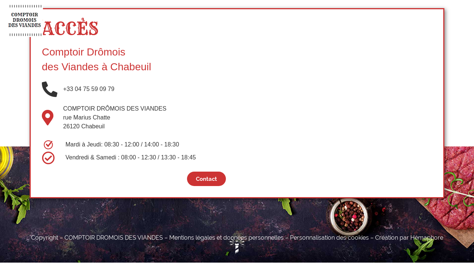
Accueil (103, 20)
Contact (355, 20)
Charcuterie (190, 20)
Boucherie (144, 20)
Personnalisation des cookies (329, 237)
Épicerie (234, 20)
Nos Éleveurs (279, 20)
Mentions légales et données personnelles (226, 237)
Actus (321, 20)
